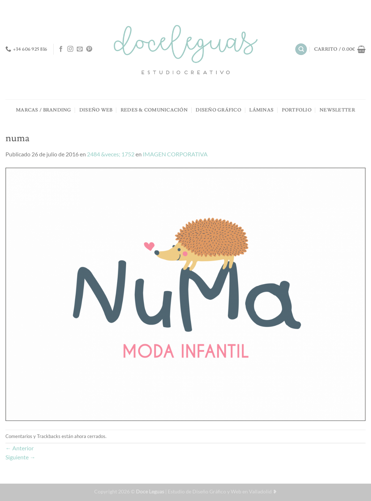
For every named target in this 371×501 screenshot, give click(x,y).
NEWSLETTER (337, 110)
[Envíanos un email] (80, 49)
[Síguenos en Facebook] (61, 49)
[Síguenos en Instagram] (70, 49)
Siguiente (20, 457)
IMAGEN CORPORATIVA (175, 154)
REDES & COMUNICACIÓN (154, 110)
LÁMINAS (261, 110)
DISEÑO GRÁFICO (218, 110)
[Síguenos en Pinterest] (89, 49)
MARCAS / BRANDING (43, 110)
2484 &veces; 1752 (110, 154)
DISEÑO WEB (96, 110)
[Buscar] (301, 49)
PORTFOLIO (297, 110)
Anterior (19, 448)
